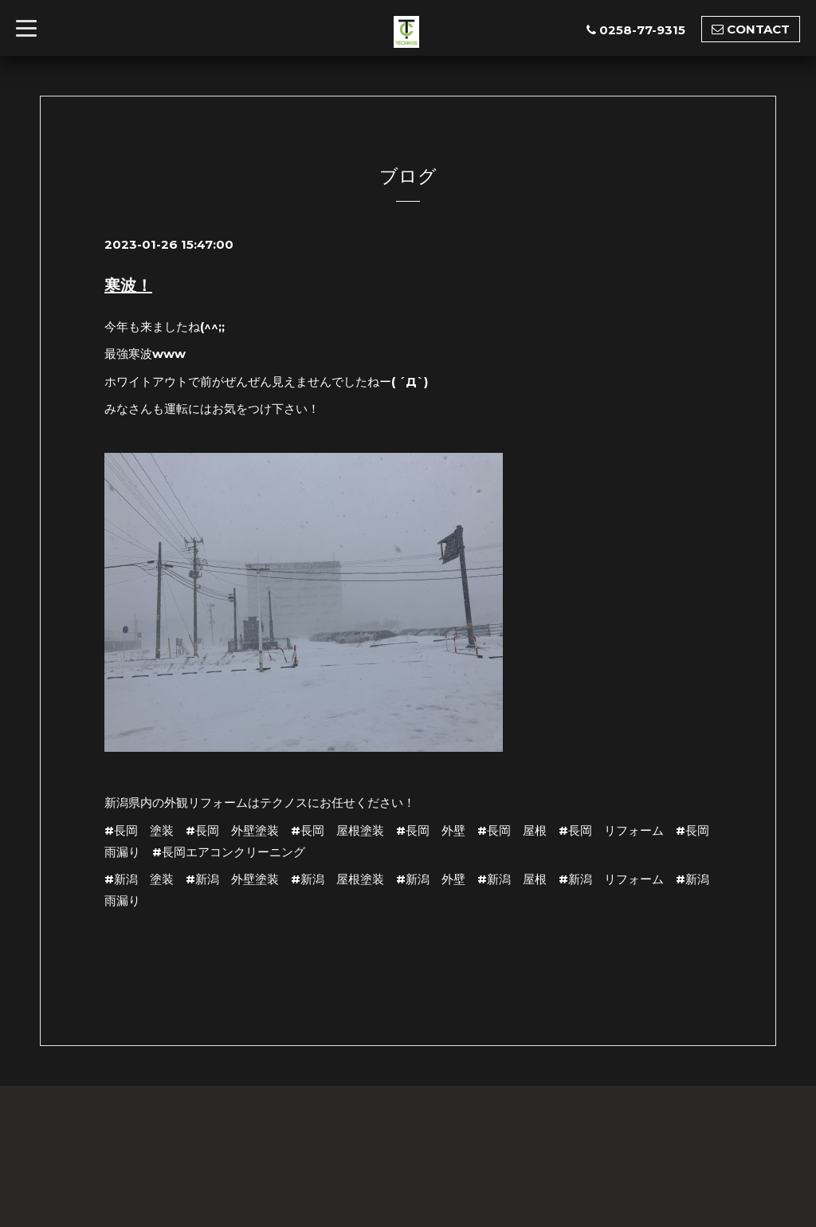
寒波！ (128, 285)
